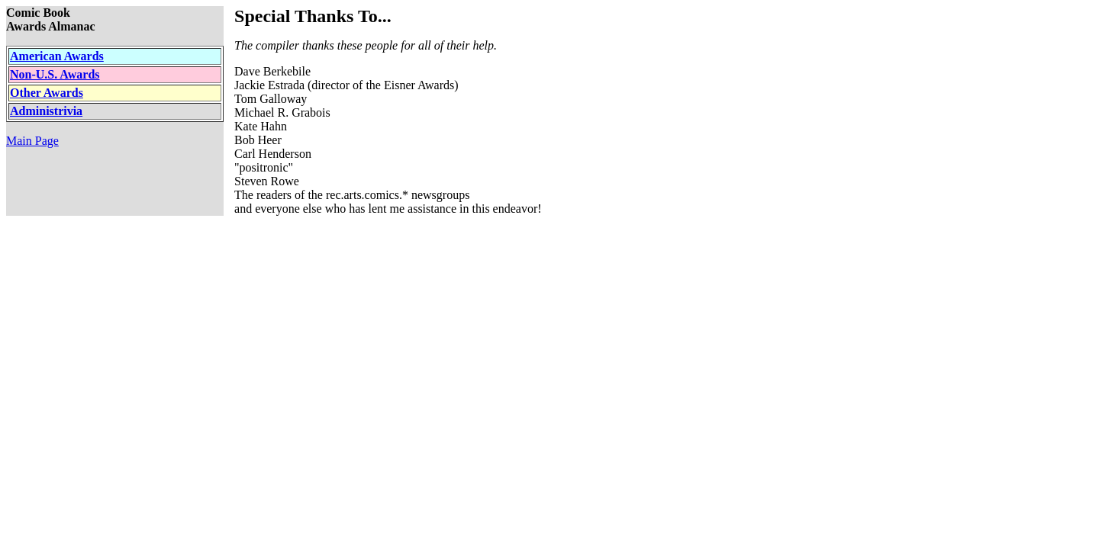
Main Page (32, 140)
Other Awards (46, 92)
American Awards (57, 56)
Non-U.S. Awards (55, 74)
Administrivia (46, 110)
